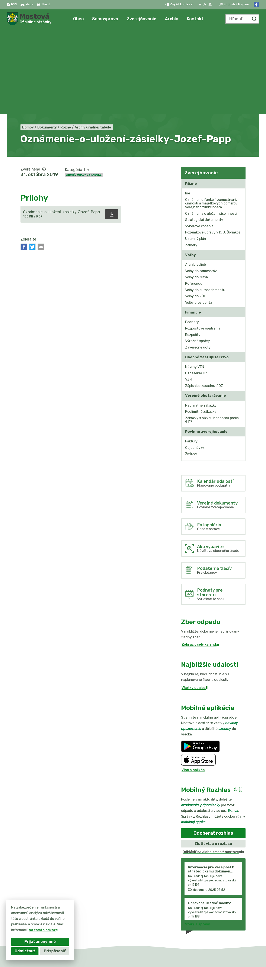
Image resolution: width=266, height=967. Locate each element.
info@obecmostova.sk (240, 927)
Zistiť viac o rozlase (213, 758)
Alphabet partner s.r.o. (127, 956)
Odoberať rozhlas (213, 748)
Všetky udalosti (195, 602)
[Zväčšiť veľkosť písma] (210, 4)
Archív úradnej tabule (84, 89)
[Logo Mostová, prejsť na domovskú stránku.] (29, 18)
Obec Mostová (190, 956)
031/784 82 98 (233, 922)
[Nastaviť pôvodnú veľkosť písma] (205, 4)
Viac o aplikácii (194, 684)
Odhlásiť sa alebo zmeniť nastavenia (213, 766)
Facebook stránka (236, 932)
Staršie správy (197, 839)
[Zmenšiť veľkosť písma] (200, 4)
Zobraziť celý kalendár (200, 559)
